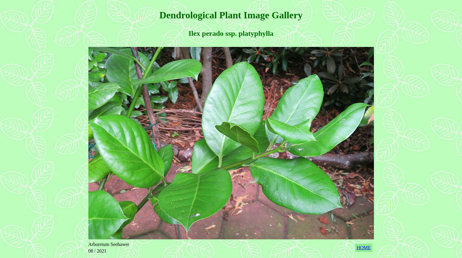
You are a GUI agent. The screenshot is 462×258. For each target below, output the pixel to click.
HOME (363, 247)
